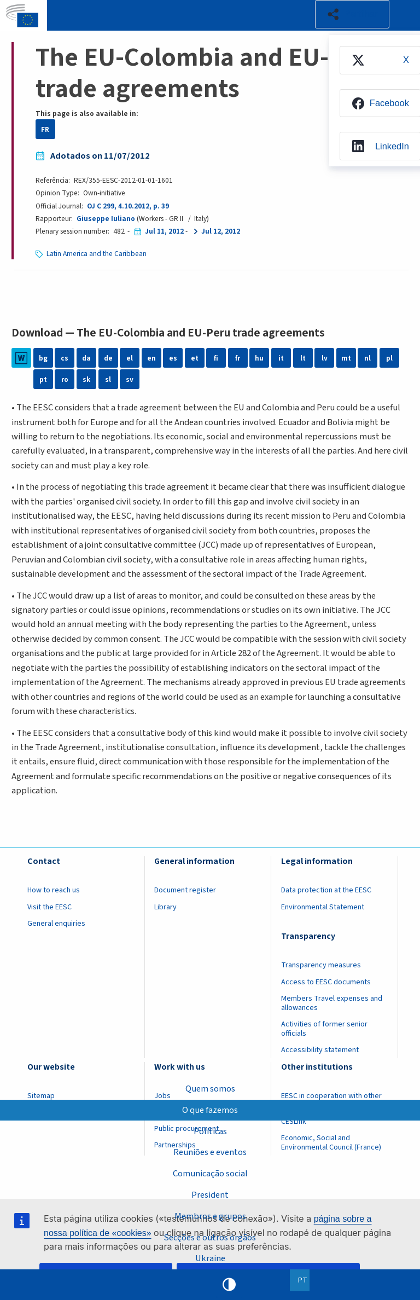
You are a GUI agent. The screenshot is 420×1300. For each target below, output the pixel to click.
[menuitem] (379, 60)
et (195, 358)
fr (237, 358)
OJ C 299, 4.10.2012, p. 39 (128, 206)
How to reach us (53, 890)
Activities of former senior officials (324, 1029)
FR (45, 129)
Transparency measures (321, 965)
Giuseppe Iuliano (106, 218)
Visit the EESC (49, 907)
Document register (185, 890)
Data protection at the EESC (326, 890)
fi (216, 358)
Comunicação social (210, 1173)
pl (389, 358)
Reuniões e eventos (210, 1152)
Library (165, 907)
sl (108, 379)
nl (367, 358)
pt (43, 379)
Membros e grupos (210, 1215)
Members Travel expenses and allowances (331, 1003)
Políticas (210, 1131)
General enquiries (56, 923)
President (210, 1195)
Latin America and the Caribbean (96, 253)
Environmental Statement (322, 907)
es (173, 358)
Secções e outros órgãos (210, 1237)
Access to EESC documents (326, 982)
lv (325, 358)
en (151, 358)
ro (64, 379)
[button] (351, 14)
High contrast (229, 1285)
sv (129, 379)
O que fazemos (210, 1109)
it (281, 358)
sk (86, 379)
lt (303, 358)
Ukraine (210, 1258)
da (86, 358)
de (108, 358)
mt (346, 358)
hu (259, 358)
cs (64, 358)
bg (43, 358)
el (129, 358)
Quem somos (210, 1088)
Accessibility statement (320, 1049)
